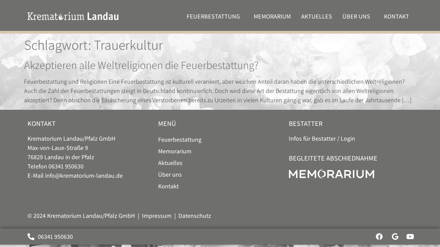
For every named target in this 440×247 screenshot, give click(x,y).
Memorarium (272, 16)
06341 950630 (66, 166)
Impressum (157, 216)
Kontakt (398, 16)
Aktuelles (316, 16)
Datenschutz (194, 216)
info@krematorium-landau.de (84, 175)
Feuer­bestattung (215, 16)
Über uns (358, 16)
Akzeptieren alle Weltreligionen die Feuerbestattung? (141, 65)
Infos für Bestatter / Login (322, 138)
